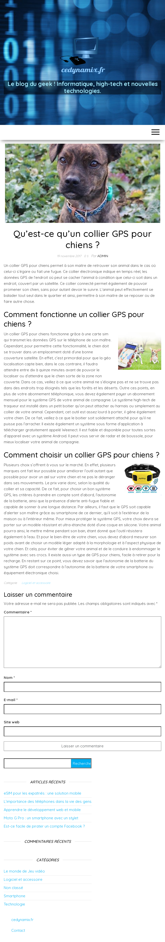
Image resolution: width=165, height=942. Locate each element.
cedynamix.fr (22, 919)
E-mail (11, 699)
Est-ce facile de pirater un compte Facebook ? (44, 826)
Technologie (14, 904)
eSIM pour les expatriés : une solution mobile (42, 793)
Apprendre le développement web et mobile (42, 809)
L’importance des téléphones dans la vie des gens (48, 801)
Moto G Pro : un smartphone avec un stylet (41, 818)
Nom (9, 677)
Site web (11, 722)
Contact (18, 930)
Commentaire (18, 612)
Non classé (13, 887)
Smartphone (14, 896)
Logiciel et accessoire (36, 583)
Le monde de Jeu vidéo (24, 871)
